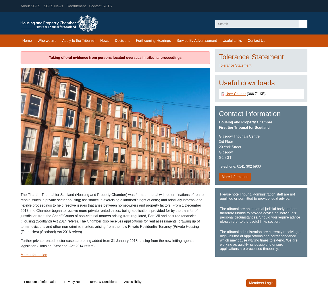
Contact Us (256, 40)
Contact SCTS (100, 6)
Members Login (261, 283)
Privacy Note (73, 282)
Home (27, 40)
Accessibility (132, 282)
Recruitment (76, 6)
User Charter (236, 94)
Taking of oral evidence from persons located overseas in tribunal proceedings (115, 57)
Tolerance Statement (235, 65)
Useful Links (232, 40)
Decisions (122, 40)
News (104, 40)
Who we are (47, 40)
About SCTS (30, 6)
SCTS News (53, 6)
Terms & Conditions (103, 282)
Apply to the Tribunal (78, 40)
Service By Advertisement (197, 40)
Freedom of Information (40, 282)
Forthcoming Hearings (153, 40)
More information (34, 255)
